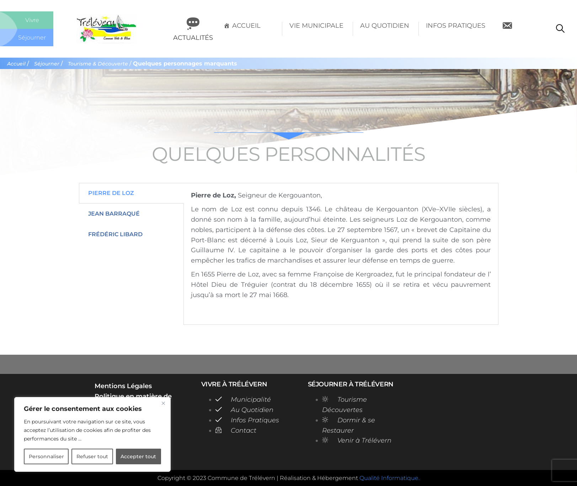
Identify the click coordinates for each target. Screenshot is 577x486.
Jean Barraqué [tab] (114, 215)
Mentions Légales (123, 386)
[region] (92, 434)
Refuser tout (92, 456)
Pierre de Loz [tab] (111, 194)
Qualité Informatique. (389, 478)
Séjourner (32, 37)
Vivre (32, 20)
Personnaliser (46, 456)
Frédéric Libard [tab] (115, 236)
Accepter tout (138, 456)
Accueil (246, 26)
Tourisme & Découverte (101, 63)
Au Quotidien (384, 26)
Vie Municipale (316, 26)
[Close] (163, 403)
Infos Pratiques (455, 26)
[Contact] (507, 29)
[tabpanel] (341, 255)
